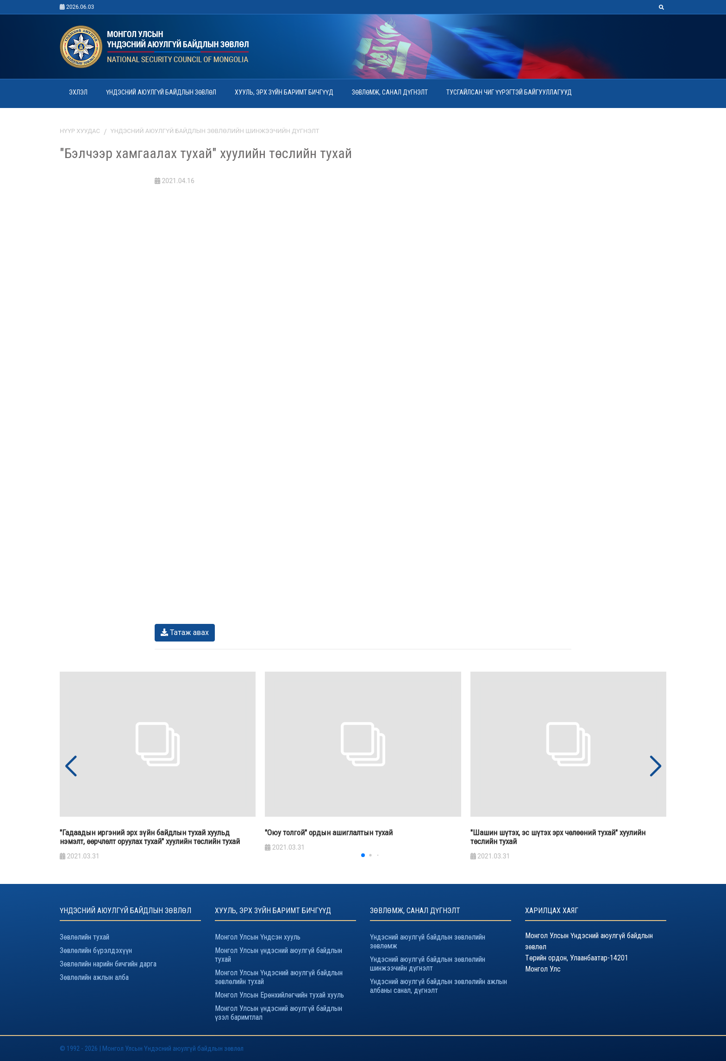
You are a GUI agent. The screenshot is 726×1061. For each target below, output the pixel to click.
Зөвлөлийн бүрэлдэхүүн (96, 950)
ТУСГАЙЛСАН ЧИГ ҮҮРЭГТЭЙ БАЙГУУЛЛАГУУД (509, 92)
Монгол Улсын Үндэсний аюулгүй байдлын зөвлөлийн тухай (279, 977)
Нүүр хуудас (80, 130)
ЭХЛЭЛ (78, 92)
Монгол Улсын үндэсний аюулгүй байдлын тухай (278, 955)
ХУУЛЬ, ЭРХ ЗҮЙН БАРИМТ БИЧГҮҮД (284, 92)
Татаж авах (185, 632)
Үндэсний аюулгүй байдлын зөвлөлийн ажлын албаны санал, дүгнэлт (438, 986)
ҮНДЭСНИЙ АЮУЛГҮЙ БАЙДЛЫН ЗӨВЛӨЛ (161, 92)
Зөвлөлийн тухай (84, 937)
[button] (655, 766)
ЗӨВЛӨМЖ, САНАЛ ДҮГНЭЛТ (390, 92)
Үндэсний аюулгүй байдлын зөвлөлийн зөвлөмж (427, 941)
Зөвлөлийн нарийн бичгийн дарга (108, 963)
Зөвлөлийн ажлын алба (94, 977)
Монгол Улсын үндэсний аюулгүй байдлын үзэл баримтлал (278, 1013)
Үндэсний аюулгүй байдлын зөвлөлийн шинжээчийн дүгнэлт (215, 130)
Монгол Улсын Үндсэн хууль (257, 937)
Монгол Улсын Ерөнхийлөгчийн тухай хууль (279, 995)
